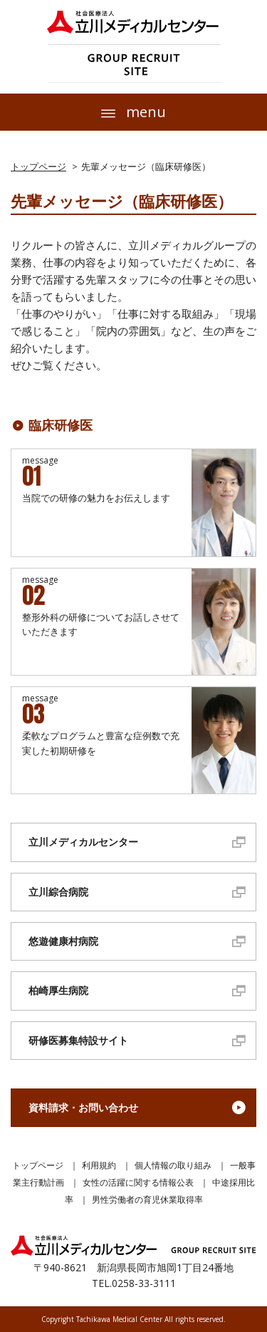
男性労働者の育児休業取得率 (147, 1199)
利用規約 (99, 1165)
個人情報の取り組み (173, 1165)
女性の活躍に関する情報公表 (138, 1182)
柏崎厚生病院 (58, 990)
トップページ (38, 166)
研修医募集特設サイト (78, 1040)
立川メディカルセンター (83, 841)
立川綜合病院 (58, 891)
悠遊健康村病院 (63, 941)
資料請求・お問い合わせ (83, 1107)
